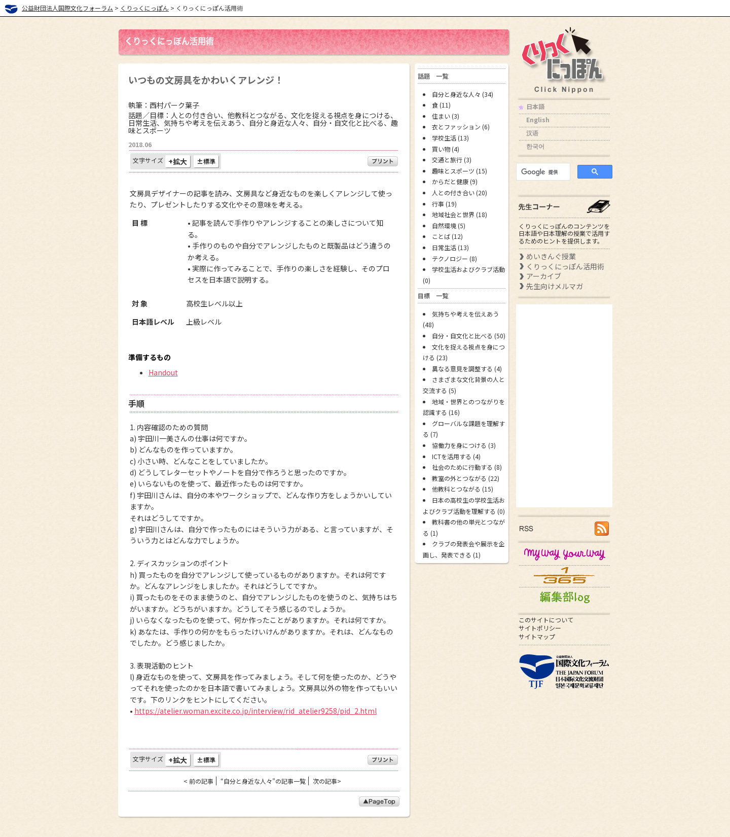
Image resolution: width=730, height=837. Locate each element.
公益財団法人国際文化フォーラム (67, 8)
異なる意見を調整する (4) (467, 368)
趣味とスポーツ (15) (459, 170)
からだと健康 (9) (455, 181)
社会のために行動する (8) (467, 467)
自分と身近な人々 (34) (462, 94)
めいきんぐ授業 (551, 256)
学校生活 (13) (450, 137)
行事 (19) (444, 203)
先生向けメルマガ (554, 286)
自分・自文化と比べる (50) (468, 335)
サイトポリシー (540, 627)
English (538, 119)
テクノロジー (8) (454, 258)
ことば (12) (447, 236)
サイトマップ (537, 636)
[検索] (542, 172)
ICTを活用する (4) (456, 456)
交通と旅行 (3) (451, 159)
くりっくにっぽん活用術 (565, 266)
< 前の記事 (198, 781)
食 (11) (441, 104)
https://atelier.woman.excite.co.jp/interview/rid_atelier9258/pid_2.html (255, 711)
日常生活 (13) (450, 247)
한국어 (535, 146)
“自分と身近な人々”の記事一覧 (263, 781)
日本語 (535, 106)
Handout (163, 372)
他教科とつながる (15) (462, 488)
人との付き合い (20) (459, 192)
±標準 (206, 161)
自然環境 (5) (448, 225)
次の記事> (327, 781)
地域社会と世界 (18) (459, 214)
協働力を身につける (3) (464, 445)
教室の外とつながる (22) (465, 478)
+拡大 (177, 161)
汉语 (532, 132)
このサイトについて (546, 619)
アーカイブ (543, 276)
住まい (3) (445, 116)
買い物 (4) (445, 149)
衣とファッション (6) (461, 126)
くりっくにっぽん (144, 8)
